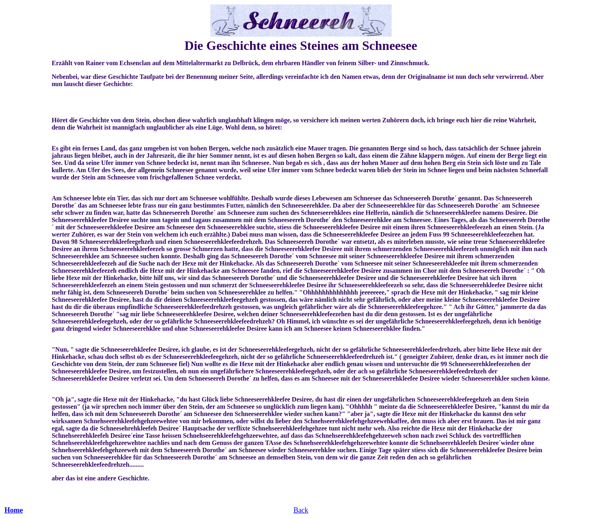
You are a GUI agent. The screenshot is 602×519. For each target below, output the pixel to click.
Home (13, 510)
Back (301, 510)
